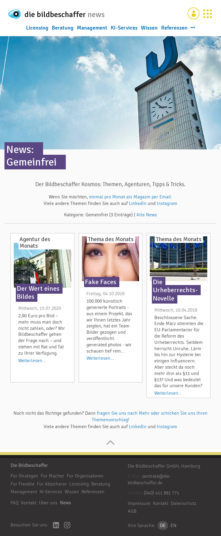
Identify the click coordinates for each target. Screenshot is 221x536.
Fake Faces (100, 282)
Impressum (139, 503)
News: (20, 149)
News (65, 503)
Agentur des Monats (34, 242)
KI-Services (124, 27)
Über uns (48, 503)
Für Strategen (24, 476)
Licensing (37, 27)
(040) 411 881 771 (161, 493)
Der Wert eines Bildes (38, 292)
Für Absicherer (52, 484)
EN (173, 525)
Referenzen (174, 27)
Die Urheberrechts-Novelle (175, 290)
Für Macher (52, 476)
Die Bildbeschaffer (29, 465)
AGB (132, 511)
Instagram (167, 203)
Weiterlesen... (32, 360)
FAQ (14, 503)
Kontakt (28, 503)
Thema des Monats (111, 239)
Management (92, 27)
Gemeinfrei (31, 162)
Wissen (149, 27)
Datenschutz (183, 503)
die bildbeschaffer (62, 13)
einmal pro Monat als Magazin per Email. (130, 197)
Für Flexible (22, 484)
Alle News (146, 215)
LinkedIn (138, 203)
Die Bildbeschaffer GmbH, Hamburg (164, 466)
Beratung (63, 27)
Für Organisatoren (85, 476)
